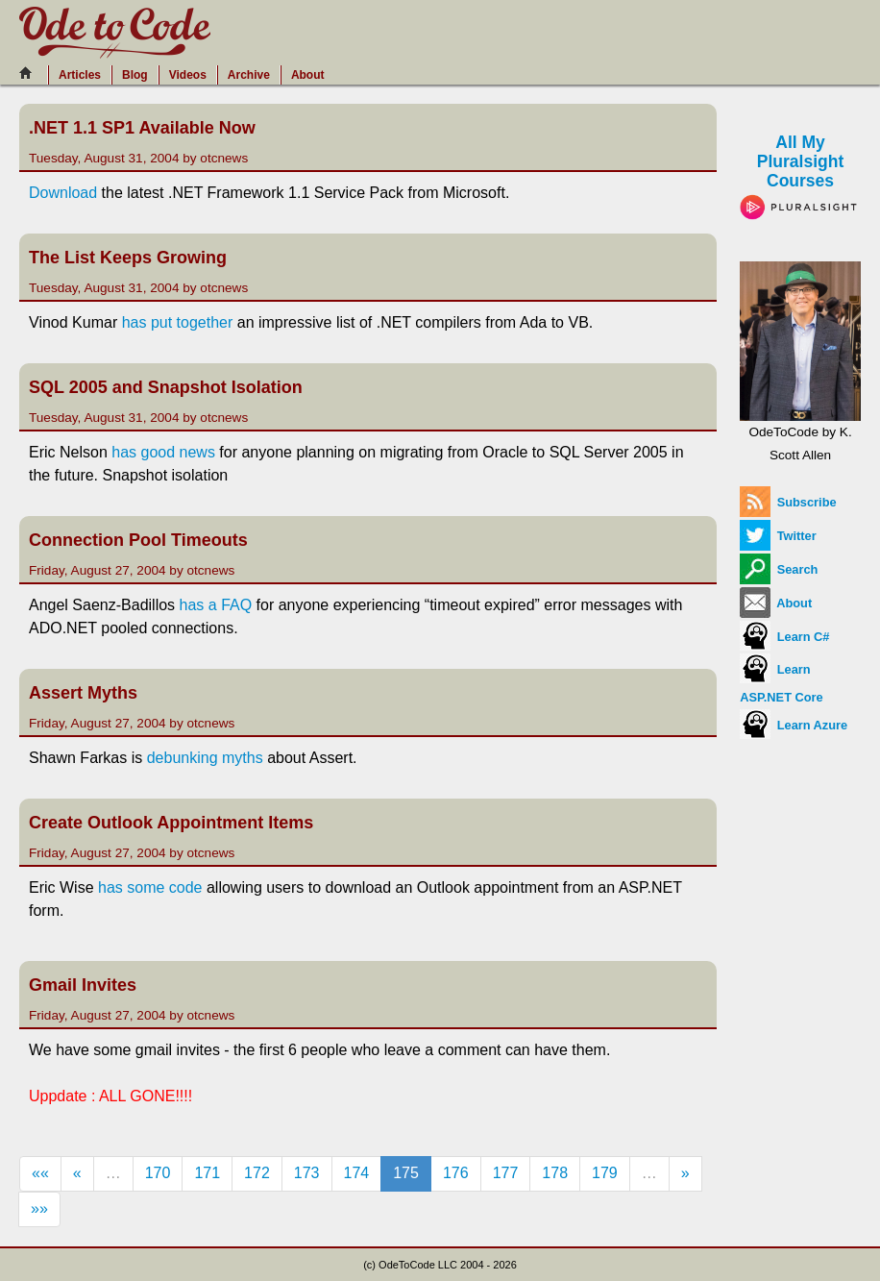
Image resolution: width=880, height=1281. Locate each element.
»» (39, 1208)
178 (555, 1173)
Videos (188, 75)
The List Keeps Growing (128, 257)
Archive (249, 75)
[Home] (30, 73)
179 (605, 1173)
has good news (163, 452)
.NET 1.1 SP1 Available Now (142, 127)
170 (158, 1173)
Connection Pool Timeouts (138, 540)
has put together (177, 322)
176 (456, 1173)
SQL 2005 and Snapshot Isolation (166, 387)
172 (257, 1173)
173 (307, 1173)
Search (779, 569)
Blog (135, 75)
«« (40, 1173)
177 (506, 1173)
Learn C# (784, 636)
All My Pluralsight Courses (800, 174)
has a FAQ (218, 605)
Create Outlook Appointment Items (171, 822)
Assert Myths (83, 692)
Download (63, 193)
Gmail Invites (82, 985)
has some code (150, 887)
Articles (80, 75)
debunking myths (205, 758)
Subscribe (788, 502)
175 (406, 1173)
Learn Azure (793, 725)
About (308, 75)
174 (357, 1173)
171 (207, 1173)
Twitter (778, 536)
